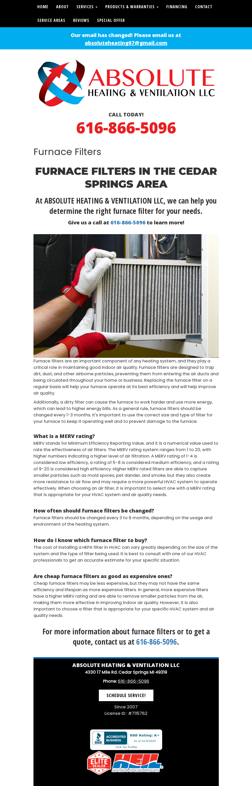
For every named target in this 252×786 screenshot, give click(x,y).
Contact (203, 7)
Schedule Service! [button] (126, 695)
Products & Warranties (132, 7)
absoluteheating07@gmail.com (126, 42)
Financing (176, 7)
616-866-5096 (126, 127)
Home (42, 7)
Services (87, 7)
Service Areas (51, 20)
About (62, 7)
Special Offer (111, 20)
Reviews (81, 20)
